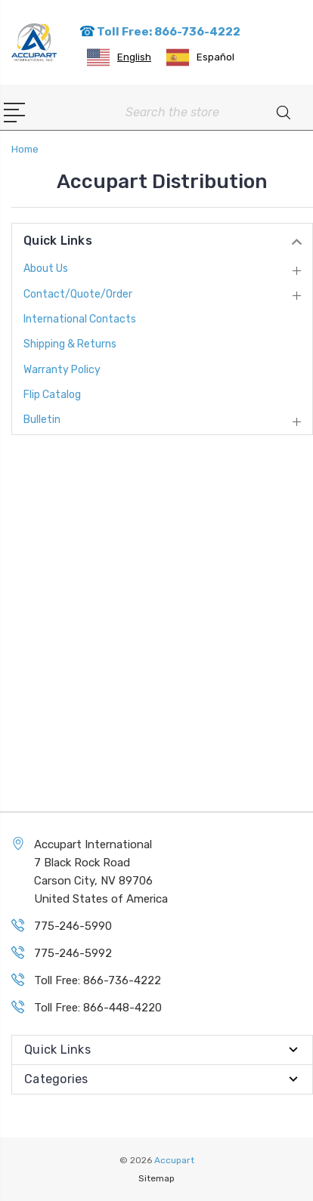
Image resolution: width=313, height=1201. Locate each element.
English (119, 57)
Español (200, 57)
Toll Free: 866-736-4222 (159, 32)
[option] (200, 57)
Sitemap (156, 1178)
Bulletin (41, 419)
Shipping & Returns (69, 344)
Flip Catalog (52, 394)
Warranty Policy (62, 369)
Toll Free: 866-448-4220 (98, 1007)
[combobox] (119, 57)
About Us (45, 268)
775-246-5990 (73, 926)
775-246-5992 (73, 953)
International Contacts (79, 319)
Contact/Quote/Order (77, 294)
